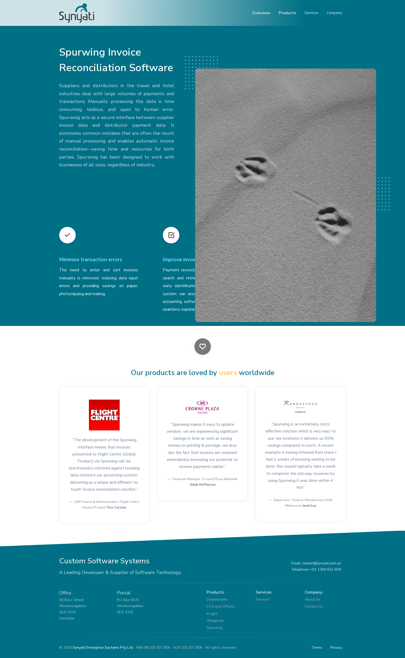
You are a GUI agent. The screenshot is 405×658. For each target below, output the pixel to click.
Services (311, 12)
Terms (317, 647)
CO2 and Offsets (220, 606)
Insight (212, 613)
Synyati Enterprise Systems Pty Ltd (103, 647)
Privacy (336, 647)
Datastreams (217, 599)
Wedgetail (215, 620)
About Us (312, 599)
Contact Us (314, 606)
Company (334, 12)
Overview (261, 13)
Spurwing (214, 627)
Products (287, 13)
